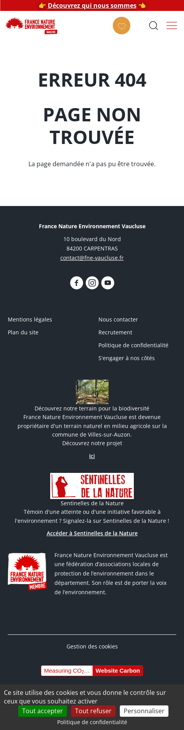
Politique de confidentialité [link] (92, 722)
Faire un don (123, 32)
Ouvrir (153, 25)
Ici (92, 456)
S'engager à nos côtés (126, 358)
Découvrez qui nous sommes (92, 5)
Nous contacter (118, 319)
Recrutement (115, 332)
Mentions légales (30, 319)
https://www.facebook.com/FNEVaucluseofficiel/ (76, 283)
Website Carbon (118, 670)
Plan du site (23, 332)
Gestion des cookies (92, 646)
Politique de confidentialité (133, 345)
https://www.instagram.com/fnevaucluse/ (92, 283)
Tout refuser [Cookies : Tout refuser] (93, 711)
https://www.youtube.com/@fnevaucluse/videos (108, 283)
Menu (172, 25)
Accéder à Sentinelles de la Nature (92, 533)
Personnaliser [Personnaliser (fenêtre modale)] (144, 711)
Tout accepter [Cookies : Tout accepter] (42, 711)
